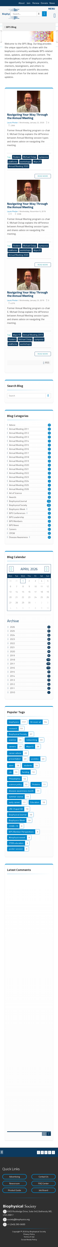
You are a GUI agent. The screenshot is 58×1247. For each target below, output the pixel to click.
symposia (43, 157)
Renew (35, 3)
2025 (12, 631)
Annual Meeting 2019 (33, 334)
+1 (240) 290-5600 (16, 1224)
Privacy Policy (29, 1234)
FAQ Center (43, 1183)
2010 (12, 692)
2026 (12, 627)
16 (49, 497)
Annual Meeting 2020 (18, 166)
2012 (12, 684)
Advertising (14, 1176)
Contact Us (43, 1176)
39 (49, 457)
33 (49, 445)
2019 (12, 655)
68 (49, 509)
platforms (13, 161)
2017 (12, 663)
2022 (12, 643)
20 (49, 425)
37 (49, 449)
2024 (12, 635)
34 (49, 433)
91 (49, 529)
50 (49, 537)
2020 (12, 651)
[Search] (26, 13)
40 (49, 429)
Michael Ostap (29, 157)
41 (49, 453)
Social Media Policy (29, 1239)
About (22, 3)
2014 (12, 676)
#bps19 (16, 334)
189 (48, 505)
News (52, 3)
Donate (44, 3)
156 (48, 501)
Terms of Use (29, 1236)
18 (49, 493)
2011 (12, 688)
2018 (12, 659)
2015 (12, 671)
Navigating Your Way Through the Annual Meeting (29, 102)
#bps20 (37, 161)
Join (28, 3)
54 (49, 525)
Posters (16, 157)
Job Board (43, 1190)
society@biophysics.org (18, 1219)
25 (49, 461)
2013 (12, 680)
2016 (12, 667)
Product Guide (14, 1190)
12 (49, 517)
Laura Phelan (12, 122)
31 (49, 437)
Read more (43, 176)
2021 (12, 647)
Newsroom (14, 1183)
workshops (25, 161)
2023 (12, 639)
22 (49, 533)
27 (49, 477)
